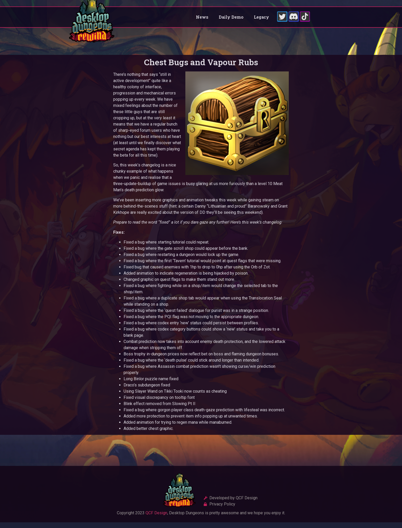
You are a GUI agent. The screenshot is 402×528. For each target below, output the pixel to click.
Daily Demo (231, 20)
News (202, 20)
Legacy (261, 20)
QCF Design (156, 518)
